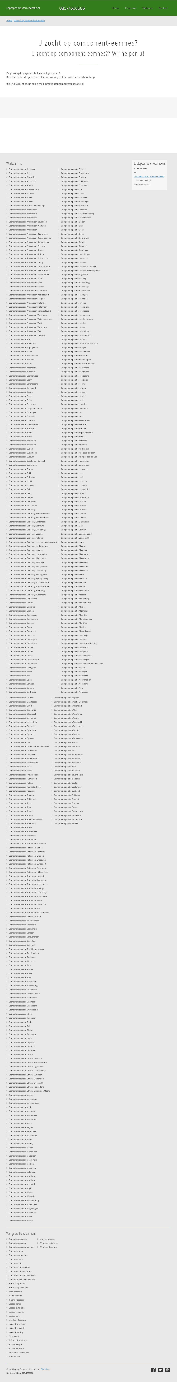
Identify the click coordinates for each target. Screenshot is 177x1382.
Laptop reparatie (16, 1312)
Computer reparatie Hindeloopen (76, 359)
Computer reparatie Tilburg (21, 1030)
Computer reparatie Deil (19, 489)
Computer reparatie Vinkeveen (22, 1155)
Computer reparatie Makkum (74, 578)
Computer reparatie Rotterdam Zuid (25, 916)
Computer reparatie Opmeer (21, 738)
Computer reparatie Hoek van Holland (78, 363)
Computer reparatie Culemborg (23, 477)
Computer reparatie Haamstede (75, 258)
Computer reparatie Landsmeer (75, 465)
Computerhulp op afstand (20, 1271)
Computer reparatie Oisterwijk (22, 710)
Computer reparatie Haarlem (73, 262)
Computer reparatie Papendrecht (23, 758)
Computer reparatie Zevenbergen (68, 774)
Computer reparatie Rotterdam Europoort (27, 863)
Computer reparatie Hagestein (74, 274)
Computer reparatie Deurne (21, 602)
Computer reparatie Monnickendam (77, 619)
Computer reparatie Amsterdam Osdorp (26, 286)
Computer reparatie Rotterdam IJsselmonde (28, 880)
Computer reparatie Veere (20, 1123)
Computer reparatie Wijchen (66, 697)
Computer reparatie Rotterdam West (25, 908)
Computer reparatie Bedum (21, 392)
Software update (16, 1348)
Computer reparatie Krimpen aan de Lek (79, 456)
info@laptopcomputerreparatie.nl (149, 176)
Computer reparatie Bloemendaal (24, 424)
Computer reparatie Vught (20, 1188)
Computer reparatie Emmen (73, 177)
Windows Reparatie (48, 1247)
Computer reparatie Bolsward (22, 428)
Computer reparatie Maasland (74, 562)
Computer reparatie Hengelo (73, 347)
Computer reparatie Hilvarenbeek (76, 351)
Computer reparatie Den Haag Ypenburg (27, 590)
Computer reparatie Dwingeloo (22, 667)
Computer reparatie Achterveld (22, 181)
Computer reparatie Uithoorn (22, 1046)
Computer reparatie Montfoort (74, 623)
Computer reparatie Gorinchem (75, 238)
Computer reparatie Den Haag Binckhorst (27, 521)
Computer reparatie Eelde (20, 679)
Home (9, 20)
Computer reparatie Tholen (21, 1022)
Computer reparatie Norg (72, 688)
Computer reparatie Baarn (20, 379)
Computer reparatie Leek (72, 477)
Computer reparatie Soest (20, 977)
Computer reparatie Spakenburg (23, 985)
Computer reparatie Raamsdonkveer (25, 787)
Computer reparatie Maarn (73, 546)
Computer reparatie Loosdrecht (75, 538)
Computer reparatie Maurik (73, 586)
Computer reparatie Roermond (22, 823)
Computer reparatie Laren (72, 473)
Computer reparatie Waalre (21, 1192)
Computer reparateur (18, 1239)
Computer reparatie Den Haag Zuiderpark (27, 594)
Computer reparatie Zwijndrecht (68, 819)
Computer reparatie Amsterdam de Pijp (26, 254)
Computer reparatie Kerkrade (74, 440)
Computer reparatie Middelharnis (76, 602)
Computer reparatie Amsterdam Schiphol (27, 298)
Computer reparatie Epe (71, 189)
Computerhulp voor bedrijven (22, 1275)
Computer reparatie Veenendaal (23, 1115)
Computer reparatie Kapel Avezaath (77, 432)
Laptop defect (15, 1303)
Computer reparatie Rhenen (21, 795)
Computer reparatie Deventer (22, 606)
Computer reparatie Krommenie (75, 461)
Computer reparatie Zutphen (67, 803)
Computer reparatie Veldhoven (22, 1131)
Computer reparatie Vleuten (21, 1163)
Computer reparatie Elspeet (73, 169)
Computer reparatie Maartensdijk (76, 554)
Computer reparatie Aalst (20, 173)
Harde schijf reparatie (18, 1287)
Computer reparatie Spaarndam (23, 981)
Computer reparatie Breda (20, 436)
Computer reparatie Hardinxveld (75, 290)
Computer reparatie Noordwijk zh (76, 679)
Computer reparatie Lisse (72, 525)
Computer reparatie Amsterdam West (25, 323)
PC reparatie (14, 1336)
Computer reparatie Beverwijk (22, 416)
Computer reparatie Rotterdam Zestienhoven (29, 912)
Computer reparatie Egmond (21, 688)
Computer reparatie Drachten (22, 635)
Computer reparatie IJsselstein (74, 408)
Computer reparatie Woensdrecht (69, 726)
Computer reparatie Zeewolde (67, 762)
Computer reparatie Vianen (21, 1147)
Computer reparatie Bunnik (21, 448)
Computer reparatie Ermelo (73, 193)
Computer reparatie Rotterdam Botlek (26, 847)
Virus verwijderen (47, 1239)
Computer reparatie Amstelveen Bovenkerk (28, 221)
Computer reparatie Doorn (20, 627)
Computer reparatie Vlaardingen (23, 1159)
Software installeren (18, 1340)
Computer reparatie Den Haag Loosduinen (28, 554)
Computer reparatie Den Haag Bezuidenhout (29, 517)
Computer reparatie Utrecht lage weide (26, 1066)
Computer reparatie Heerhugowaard (77, 319)
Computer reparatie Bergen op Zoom (25, 408)
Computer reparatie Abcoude (22, 177)
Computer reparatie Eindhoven (22, 692)
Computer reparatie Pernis (20, 770)
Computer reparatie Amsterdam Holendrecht (29, 258)
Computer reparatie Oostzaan (22, 726)
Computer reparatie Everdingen (75, 201)
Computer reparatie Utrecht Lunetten (25, 1074)
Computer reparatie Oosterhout (23, 718)
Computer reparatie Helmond (74, 339)
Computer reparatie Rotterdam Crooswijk (27, 859)
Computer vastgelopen (19, 1255)
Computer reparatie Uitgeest (21, 1042)
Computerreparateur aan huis (22, 1279)
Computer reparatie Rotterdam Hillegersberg (28, 872)
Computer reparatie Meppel (73, 594)
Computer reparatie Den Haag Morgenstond (28, 566)
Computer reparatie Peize (20, 766)
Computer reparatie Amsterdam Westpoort (28, 327)
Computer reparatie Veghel (21, 1127)
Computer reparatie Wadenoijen (23, 1204)
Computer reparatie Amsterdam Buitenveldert (29, 242)
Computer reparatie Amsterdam (23, 229)
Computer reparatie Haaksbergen (76, 254)
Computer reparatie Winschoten (68, 714)
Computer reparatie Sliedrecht (22, 961)
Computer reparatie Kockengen (75, 448)
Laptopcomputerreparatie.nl (23, 8)
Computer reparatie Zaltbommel (68, 754)
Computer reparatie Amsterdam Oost (25, 282)
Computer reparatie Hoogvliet (74, 379)
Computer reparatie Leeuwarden (75, 489)
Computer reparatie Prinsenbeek (23, 774)
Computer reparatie (17, 1243)
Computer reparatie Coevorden (23, 465)
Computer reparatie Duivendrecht (24, 659)
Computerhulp (15, 1263)
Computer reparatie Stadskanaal (23, 997)
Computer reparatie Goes (72, 229)
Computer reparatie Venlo (20, 1139)
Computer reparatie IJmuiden (74, 404)
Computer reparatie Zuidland (67, 791)
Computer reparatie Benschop (22, 404)
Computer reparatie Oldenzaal (22, 714)
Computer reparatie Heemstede (75, 310)
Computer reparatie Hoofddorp (75, 367)
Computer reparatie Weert (20, 1216)
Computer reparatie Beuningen (22, 412)
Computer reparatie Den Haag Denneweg (27, 529)
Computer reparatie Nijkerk (73, 667)
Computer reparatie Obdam (21, 697)
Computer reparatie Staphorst (22, 1001)
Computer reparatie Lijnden (73, 513)
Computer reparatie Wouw (66, 742)
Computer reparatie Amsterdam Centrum (27, 246)
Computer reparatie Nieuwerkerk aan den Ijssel (82, 663)
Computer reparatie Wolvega (67, 734)
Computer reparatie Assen (20, 363)
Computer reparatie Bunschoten (23, 452)
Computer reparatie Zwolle (66, 823)
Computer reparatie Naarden (74, 639)
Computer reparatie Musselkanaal (76, 631)
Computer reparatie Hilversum (74, 355)
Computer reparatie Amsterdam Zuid (25, 331)
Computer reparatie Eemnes (21, 683)
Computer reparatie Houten (73, 388)
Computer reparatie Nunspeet (74, 692)
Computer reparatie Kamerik (73, 424)
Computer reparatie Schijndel (22, 945)
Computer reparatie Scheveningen (24, 936)
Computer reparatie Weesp (21, 1220)
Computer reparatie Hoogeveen (75, 371)
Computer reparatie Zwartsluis (67, 815)
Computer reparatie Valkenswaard (24, 1103)
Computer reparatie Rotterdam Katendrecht (28, 884)
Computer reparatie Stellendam (23, 1005)
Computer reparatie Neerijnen (74, 651)
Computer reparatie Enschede (74, 185)
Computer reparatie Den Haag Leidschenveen (29, 546)
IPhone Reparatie (16, 1299)
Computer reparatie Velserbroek (23, 1135)
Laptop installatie (16, 1307)
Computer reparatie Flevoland (74, 205)
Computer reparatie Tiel (19, 1026)
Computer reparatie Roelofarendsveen (26, 819)
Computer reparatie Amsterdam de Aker (26, 250)
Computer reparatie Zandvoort (67, 758)
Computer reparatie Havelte (73, 303)
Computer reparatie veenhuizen (23, 1119)
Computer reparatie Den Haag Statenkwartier (29, 586)
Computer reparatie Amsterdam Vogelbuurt (28, 315)
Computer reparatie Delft (20, 493)
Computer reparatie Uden (20, 1038)
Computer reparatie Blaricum (22, 420)
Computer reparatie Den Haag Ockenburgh (28, 570)
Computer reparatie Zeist (65, 766)
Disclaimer (45, 1369)
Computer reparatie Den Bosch (22, 501)
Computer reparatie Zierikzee (67, 778)
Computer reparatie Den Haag (22, 509)
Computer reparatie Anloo (20, 339)
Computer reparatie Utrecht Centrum (25, 1058)
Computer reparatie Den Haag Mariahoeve (27, 558)
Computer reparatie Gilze (72, 225)
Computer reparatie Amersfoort (23, 213)
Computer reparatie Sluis (20, 965)
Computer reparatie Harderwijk (75, 286)
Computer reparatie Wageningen (23, 1208)
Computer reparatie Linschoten (75, 521)
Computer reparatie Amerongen (23, 209)
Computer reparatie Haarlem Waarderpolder (80, 270)
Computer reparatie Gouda (73, 242)
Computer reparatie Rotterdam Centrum (27, 851)
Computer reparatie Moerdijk (74, 615)
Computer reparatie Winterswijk (68, 722)
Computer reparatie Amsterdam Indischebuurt (29, 266)
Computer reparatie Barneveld (22, 388)
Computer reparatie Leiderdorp (75, 497)
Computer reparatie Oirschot (21, 705)
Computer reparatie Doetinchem (23, 619)
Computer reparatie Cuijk (20, 473)
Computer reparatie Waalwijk (22, 1196)
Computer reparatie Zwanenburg (68, 811)
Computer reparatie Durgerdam (23, 663)
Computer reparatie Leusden (74, 509)
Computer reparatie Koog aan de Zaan (78, 452)
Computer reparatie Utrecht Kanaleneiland (28, 1062)
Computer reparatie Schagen (21, 932)
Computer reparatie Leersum (74, 485)
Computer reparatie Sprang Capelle (24, 993)
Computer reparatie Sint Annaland (24, 953)
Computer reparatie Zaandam (67, 746)
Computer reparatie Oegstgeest (23, 701)
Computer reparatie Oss (19, 742)
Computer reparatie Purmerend (23, 778)
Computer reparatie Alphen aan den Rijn (27, 205)
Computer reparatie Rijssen (21, 807)
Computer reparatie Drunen (21, 651)
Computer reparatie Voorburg (22, 1176)
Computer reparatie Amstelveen (23, 217)
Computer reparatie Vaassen (21, 1095)
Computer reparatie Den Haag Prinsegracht (28, 574)
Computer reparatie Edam (20, 671)
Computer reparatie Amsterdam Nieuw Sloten (29, 274)
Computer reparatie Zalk (65, 750)
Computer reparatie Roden (21, 815)
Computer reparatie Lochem (73, 529)
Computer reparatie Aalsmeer (22, 169)
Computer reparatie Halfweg (73, 278)
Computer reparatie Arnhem (21, 359)
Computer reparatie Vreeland (22, 1184)
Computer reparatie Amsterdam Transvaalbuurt (30, 310)
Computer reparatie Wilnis (65, 710)
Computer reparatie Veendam (22, 1111)
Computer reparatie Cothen (21, 469)
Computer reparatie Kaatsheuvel (75, 420)
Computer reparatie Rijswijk (21, 811)
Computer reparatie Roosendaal (23, 831)
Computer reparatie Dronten (21, 647)
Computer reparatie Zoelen (66, 783)
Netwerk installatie (17, 1324)
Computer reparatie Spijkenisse (23, 989)
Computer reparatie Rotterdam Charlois (26, 856)
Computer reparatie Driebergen (23, 639)
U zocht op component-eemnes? (29, 20)
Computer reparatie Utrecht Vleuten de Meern (29, 1090)
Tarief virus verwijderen (19, 1352)
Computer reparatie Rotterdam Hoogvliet (27, 876)
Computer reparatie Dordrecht (22, 631)
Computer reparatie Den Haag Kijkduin (26, 538)
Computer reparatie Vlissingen (22, 1168)
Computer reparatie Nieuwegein (75, 659)
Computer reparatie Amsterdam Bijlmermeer (28, 234)
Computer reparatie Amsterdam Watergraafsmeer (31, 319)
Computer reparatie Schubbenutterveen (26, 949)
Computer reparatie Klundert (74, 444)
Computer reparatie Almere (21, 201)
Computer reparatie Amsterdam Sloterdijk (27, 303)
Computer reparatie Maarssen (74, 550)
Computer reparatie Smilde (21, 969)
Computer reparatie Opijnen (21, 734)
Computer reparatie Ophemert (22, 730)
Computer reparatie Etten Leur (74, 197)
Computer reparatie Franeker (74, 209)
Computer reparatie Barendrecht (23, 383)
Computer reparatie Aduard (21, 185)
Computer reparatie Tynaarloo (22, 1034)
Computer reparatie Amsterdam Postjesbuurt (29, 294)
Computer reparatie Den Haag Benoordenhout (29, 513)
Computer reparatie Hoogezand (75, 375)
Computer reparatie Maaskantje (75, 558)
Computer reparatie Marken (73, 582)
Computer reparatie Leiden (73, 493)
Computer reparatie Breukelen (22, 440)
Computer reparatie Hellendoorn (75, 331)
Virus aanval (14, 1356)
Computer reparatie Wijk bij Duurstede (71, 701)
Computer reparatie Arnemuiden (23, 355)
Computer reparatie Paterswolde (23, 762)
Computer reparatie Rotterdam (22, 839)
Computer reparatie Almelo (21, 197)
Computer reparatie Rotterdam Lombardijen (28, 892)
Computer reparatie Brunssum (22, 444)
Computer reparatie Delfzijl (21, 497)
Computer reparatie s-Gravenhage (24, 920)
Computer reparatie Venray (21, 1143)
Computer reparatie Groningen (74, 250)
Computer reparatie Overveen (22, 754)
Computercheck (16, 1259)
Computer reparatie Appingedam (23, 347)
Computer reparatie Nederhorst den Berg (79, 643)
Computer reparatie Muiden (73, 627)
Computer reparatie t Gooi (20, 1014)
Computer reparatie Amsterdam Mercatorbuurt (29, 270)
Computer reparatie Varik (20, 1107)
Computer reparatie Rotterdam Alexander (27, 843)
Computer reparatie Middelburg (75, 598)
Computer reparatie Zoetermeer (68, 787)
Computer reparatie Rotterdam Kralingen (27, 888)
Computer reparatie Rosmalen (22, 835)
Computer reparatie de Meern (22, 485)
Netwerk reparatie (17, 1328)
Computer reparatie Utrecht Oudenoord (26, 1078)
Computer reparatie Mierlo (73, 606)
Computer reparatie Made (72, 574)
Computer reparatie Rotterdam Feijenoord (27, 868)
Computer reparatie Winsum (66, 718)
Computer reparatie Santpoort (22, 924)
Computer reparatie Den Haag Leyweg (26, 550)
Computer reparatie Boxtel (20, 432)
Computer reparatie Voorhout (22, 1180)
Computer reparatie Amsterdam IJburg (26, 262)
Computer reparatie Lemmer (73, 505)
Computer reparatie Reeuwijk (22, 791)
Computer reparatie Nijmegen (74, 671)
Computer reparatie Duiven (21, 655)
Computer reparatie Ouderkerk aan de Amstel (29, 746)
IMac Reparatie (15, 1291)
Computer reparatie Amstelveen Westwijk (27, 225)
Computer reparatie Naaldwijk (74, 635)
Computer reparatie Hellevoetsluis (76, 335)
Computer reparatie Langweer (74, 469)
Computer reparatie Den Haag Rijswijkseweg (28, 578)
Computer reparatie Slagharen (22, 957)
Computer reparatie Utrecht (21, 1054)
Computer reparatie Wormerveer (68, 738)
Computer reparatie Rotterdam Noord (26, 900)
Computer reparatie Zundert (66, 799)
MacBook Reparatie (17, 1320)
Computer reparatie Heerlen (73, 323)
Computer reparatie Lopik (72, 542)
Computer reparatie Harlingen (74, 294)
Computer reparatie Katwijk (73, 436)
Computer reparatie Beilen (20, 400)
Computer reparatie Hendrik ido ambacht (79, 343)
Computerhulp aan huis (19, 1267)
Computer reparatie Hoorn (73, 383)
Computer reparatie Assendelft (22, 367)
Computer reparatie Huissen (73, 392)
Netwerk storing (16, 1332)
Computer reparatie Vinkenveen (23, 1151)
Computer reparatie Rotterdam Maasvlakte (28, 896)
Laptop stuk (14, 1316)
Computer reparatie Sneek (20, 973)
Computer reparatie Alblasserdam (24, 189)
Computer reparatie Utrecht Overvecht (26, 1083)
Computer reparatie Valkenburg (23, 1099)
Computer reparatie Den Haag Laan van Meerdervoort (33, 542)
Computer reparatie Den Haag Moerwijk (26, 562)
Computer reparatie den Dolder (23, 505)
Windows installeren (49, 1243)
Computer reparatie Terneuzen (22, 1018)
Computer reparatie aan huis (21, 1247)
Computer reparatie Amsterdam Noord (26, 278)
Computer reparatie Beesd (20, 396)
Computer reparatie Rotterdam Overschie (27, 904)
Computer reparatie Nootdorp (74, 683)
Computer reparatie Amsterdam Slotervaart (28, 307)
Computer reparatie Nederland (74, 647)
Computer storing (17, 1251)
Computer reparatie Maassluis (74, 566)
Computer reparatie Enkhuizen (74, 181)
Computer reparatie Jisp (71, 412)
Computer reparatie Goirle (72, 234)
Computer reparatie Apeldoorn (22, 343)
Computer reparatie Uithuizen (22, 1050)
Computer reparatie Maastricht (74, 570)
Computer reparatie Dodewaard (23, 615)
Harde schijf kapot (17, 1283)
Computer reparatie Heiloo (73, 327)
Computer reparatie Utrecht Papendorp (26, 1086)
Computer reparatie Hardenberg (75, 282)
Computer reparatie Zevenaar (67, 770)
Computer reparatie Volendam (22, 1172)
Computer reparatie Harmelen (74, 298)
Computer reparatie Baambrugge (23, 375)
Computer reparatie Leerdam (74, 481)
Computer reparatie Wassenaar (22, 1212)
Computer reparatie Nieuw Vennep (76, 655)
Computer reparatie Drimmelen (23, 643)
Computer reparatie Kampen (73, 428)
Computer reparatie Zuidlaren (67, 795)
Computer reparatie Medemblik (75, 590)
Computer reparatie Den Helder (23, 598)
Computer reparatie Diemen (21, 610)
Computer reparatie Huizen (73, 396)
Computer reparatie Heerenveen (75, 315)
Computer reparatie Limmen (73, 517)
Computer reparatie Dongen (21, 623)
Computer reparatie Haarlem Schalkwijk (78, 266)
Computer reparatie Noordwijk (74, 675)
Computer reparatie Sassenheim (23, 928)
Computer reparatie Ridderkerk (22, 799)
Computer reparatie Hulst (72, 400)
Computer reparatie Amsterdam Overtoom (28, 290)
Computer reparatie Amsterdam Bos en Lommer (30, 238)
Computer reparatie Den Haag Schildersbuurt (29, 582)
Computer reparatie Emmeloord (75, 173)
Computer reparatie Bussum (21, 456)
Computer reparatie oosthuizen (23, 722)
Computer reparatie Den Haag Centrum (26, 525)
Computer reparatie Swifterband (23, 1009)
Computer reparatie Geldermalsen (76, 217)
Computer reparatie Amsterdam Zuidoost (27, 335)
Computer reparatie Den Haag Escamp (26, 534)
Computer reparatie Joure (72, 416)
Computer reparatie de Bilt (20, 481)
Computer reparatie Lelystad (73, 501)
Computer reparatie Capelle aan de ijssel (27, 461)
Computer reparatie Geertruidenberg (77, 213)
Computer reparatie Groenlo (73, 246)
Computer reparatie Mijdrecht (74, 610)
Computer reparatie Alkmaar (21, 193)
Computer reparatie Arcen (20, 351)
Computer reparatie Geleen (73, 221)
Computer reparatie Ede (19, 675)
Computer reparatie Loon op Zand (76, 534)
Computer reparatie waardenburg (24, 1200)
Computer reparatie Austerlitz (22, 371)
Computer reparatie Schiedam (22, 941)
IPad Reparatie (15, 1295)
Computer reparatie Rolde (20, 827)
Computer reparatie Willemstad (68, 705)
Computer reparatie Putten (21, 783)
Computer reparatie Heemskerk (75, 307)
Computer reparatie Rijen (20, 803)
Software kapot (15, 1344)
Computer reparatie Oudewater (23, 750)
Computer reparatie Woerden (67, 730)
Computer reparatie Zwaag (66, 807)
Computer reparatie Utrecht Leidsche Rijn (27, 1070)
